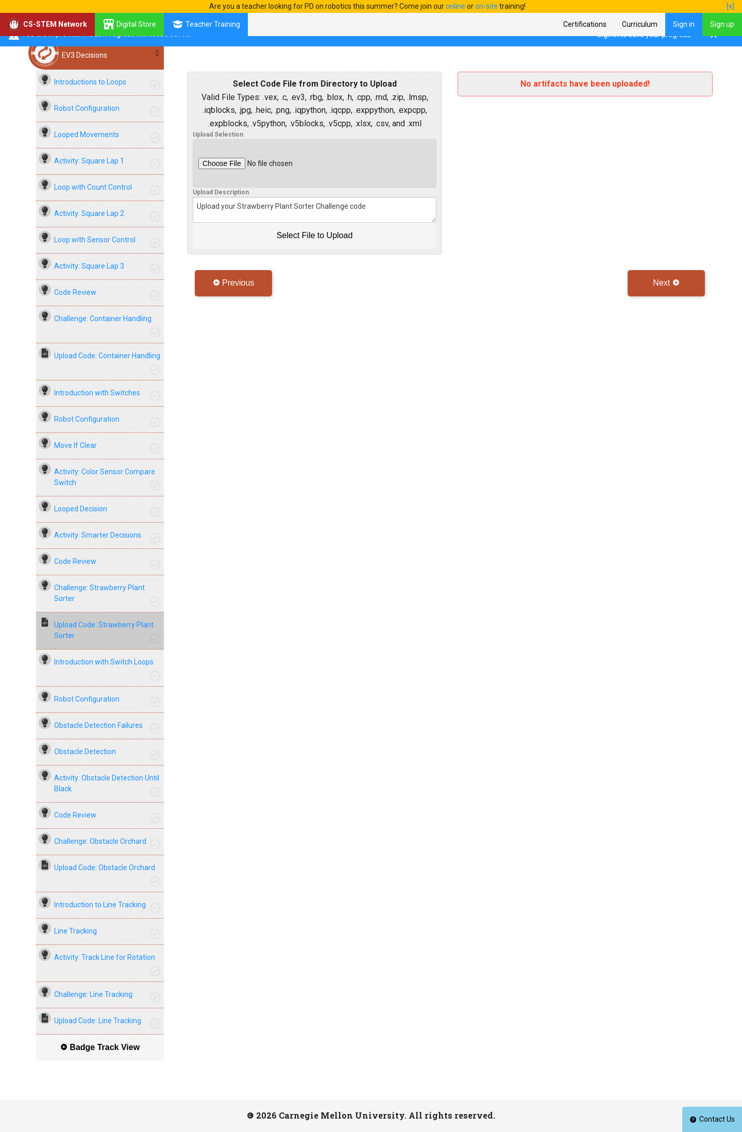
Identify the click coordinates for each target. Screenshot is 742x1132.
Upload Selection (218, 134)
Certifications (584, 24)
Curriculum (639, 24)
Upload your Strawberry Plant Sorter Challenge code (314, 210)
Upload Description (221, 192)
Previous (234, 282)
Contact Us (712, 1119)
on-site (486, 6)
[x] (730, 6)
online (455, 6)
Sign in (684, 24)
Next (666, 282)
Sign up (722, 24)
